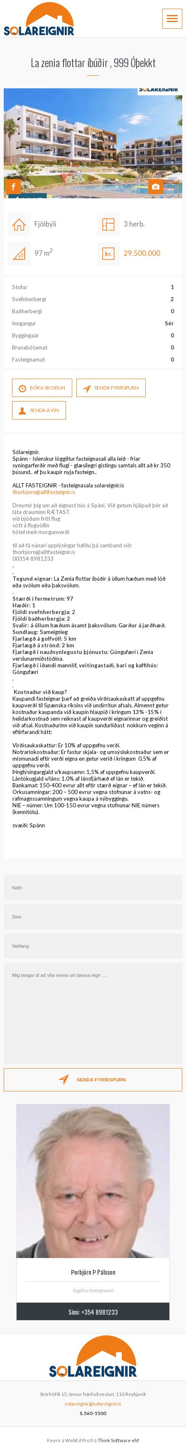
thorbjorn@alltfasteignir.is (43, 492)
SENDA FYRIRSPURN (111, 389)
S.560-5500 (93, 1413)
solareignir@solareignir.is (93, 1403)
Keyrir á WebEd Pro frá (93, 1440)
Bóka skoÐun (42, 389)
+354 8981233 (99, 1311)
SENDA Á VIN (39, 411)
